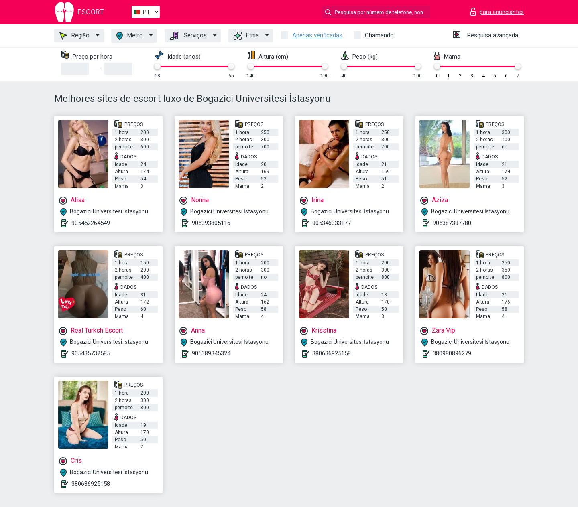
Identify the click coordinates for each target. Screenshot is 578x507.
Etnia (246, 36)
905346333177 (331, 223)
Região (74, 36)
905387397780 (452, 223)
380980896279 (452, 353)
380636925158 (331, 353)
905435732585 (90, 353)
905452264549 (90, 223)
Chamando (379, 35)
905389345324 (211, 353)
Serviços (188, 36)
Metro (129, 36)
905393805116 (211, 223)
